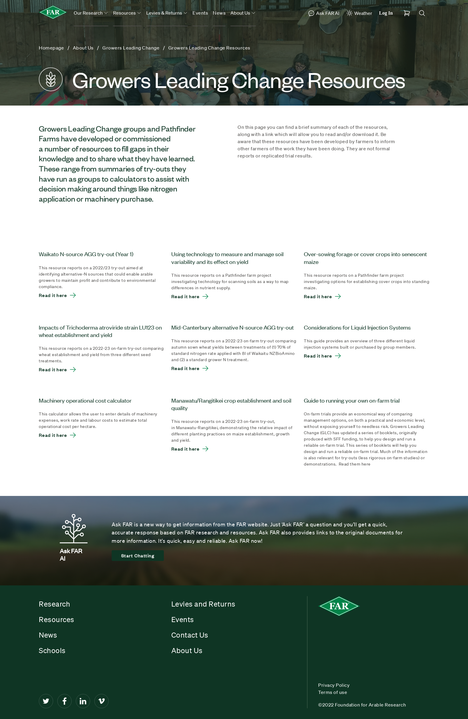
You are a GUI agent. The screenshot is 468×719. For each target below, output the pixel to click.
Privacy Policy (334, 685)
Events (200, 13)
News (219, 13)
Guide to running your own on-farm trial (352, 400)
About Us (187, 650)
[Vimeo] (101, 701)
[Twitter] (46, 701)
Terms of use (332, 692)
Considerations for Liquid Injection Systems (357, 327)
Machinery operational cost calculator (85, 400)
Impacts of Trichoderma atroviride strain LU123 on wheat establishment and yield (100, 330)
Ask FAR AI (323, 13)
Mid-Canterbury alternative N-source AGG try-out (232, 327)
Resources (56, 619)
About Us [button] (243, 13)
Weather (359, 13)
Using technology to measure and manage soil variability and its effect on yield (227, 257)
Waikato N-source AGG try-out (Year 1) (86, 253)
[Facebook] (64, 701)
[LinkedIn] (83, 701)
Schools (52, 650)
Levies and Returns (203, 604)
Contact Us (189, 635)
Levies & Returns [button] (167, 13)
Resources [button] (127, 13)
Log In (386, 13)
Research (54, 604)
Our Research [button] (91, 13)
